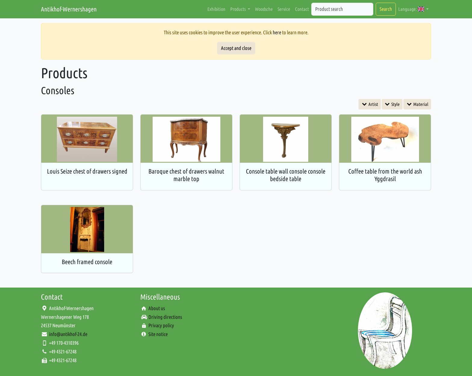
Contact (302, 9)
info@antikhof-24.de (68, 334)
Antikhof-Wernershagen (69, 9)
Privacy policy (161, 325)
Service (284, 9)
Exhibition (216, 9)
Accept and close (236, 48)
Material (420, 104)
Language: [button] (411, 9)
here (277, 32)
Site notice (158, 334)
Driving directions (165, 317)
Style (395, 104)
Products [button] (238, 9)
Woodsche (264, 9)
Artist (373, 104)
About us (156, 308)
